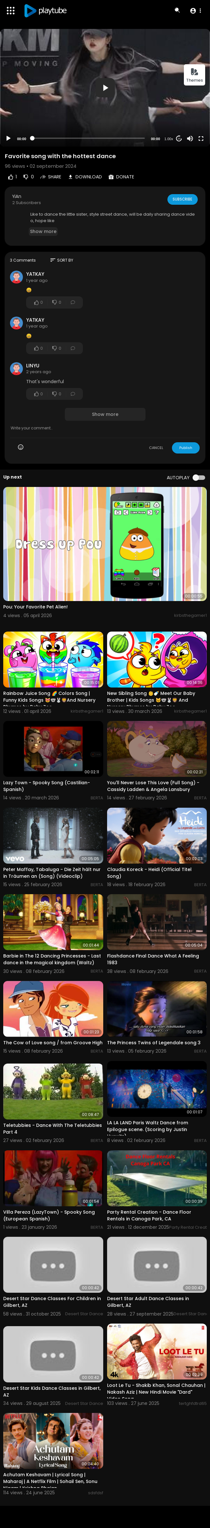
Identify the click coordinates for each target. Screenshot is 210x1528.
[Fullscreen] (201, 138)
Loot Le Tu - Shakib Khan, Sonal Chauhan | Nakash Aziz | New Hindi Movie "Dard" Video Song (156, 1392)
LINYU (32, 365)
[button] (195, 11)
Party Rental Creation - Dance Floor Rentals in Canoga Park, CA (149, 1215)
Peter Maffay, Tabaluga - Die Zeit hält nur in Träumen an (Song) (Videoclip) (52, 872)
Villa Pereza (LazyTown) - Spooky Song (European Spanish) (49, 1215)
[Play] (8, 138)
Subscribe (182, 199)
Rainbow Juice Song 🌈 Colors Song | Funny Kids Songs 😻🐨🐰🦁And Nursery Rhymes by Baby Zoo (49, 700)
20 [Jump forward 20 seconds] (179, 138)
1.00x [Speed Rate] (169, 139)
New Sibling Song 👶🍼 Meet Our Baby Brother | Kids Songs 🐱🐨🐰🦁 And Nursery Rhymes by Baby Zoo (151, 700)
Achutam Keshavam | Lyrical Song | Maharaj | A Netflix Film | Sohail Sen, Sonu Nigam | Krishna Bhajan (50, 1481)
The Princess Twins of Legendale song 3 (154, 1042)
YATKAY (35, 274)
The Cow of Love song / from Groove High (53, 1042)
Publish (185, 447)
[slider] (88, 138)
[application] (105, 88)
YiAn (16, 196)
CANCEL (156, 447)
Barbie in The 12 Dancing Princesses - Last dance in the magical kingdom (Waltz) (52, 959)
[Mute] (190, 138)
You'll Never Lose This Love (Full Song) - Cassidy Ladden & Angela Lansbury (153, 786)
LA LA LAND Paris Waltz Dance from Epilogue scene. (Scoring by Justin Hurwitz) (147, 1129)
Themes (194, 75)
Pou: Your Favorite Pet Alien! (35, 607)
